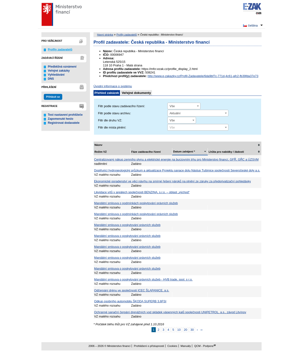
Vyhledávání (56, 74)
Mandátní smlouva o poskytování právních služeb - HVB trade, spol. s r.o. (143, 279)
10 (179, 329)
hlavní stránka (105, 34)
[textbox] (198, 127)
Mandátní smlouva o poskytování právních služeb (127, 225)
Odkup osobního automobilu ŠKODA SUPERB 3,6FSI (130, 301)
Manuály (186, 346)
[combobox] (184, 106)
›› (202, 329)
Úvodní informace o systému (113, 86)
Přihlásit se (53, 96)
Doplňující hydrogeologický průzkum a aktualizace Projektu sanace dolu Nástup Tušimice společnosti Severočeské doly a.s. (177, 170)
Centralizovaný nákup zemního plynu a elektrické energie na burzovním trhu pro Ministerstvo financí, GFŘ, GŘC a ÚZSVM (176, 159)
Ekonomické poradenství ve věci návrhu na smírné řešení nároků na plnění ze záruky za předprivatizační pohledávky (172, 181)
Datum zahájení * (184, 151)
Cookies (172, 346)
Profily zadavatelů (60, 49)
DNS (51, 78)
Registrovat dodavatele (64, 122)
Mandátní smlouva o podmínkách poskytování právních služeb (136, 203)
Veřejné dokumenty (136, 93)
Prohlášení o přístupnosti (149, 346)
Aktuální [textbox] (174, 113)
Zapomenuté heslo (60, 118)
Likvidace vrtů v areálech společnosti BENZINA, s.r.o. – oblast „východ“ (142, 192)
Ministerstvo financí (73, 14)
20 (185, 329)
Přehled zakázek (106, 93)
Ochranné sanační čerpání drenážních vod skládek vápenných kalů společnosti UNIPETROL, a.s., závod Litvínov (170, 312)
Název (98, 144)
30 (192, 329)
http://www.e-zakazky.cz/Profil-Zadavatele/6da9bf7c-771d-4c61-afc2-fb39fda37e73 (202, 76)
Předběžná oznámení (62, 66)
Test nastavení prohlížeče (65, 114)
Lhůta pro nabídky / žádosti (226, 151)
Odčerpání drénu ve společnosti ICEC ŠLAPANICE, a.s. (131, 290)
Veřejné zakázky (59, 70)
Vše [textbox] (172, 106)
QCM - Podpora (204, 346)
